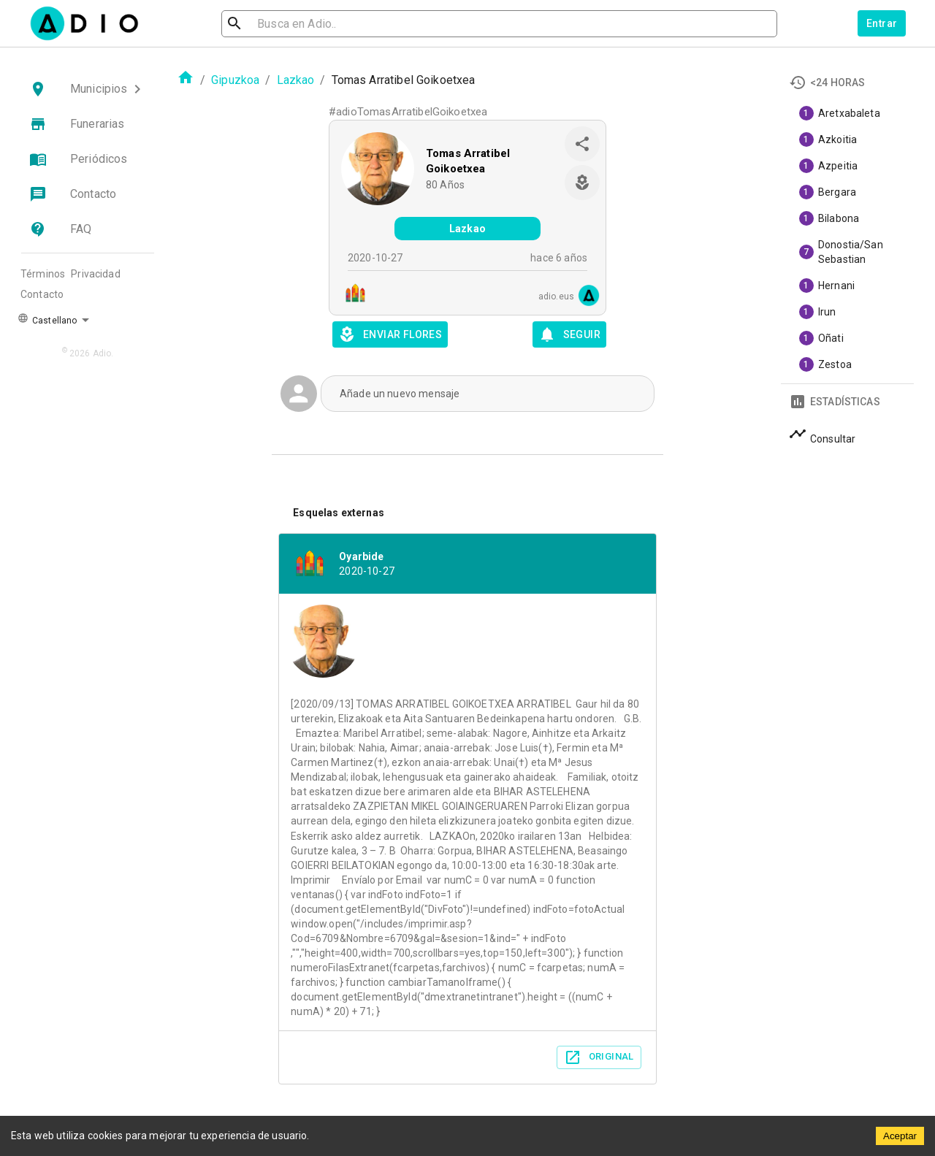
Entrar (881, 23)
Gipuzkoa (235, 80)
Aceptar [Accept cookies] (900, 1135)
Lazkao (296, 80)
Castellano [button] (47, 319)
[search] (282, 24)
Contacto (42, 294)
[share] (582, 143)
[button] (88, 89)
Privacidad (96, 274)
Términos (42, 274)
